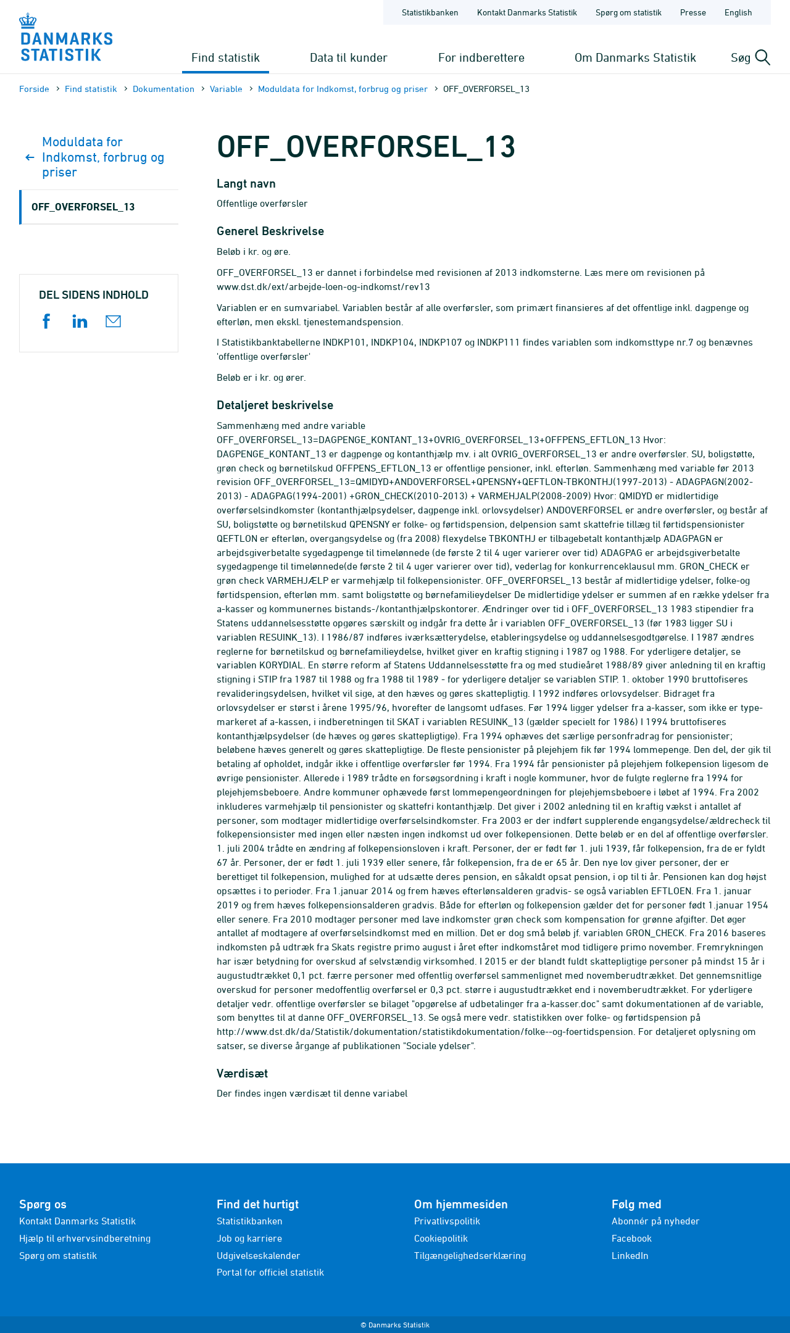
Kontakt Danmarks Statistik (77, 1220)
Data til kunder (349, 57)
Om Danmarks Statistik (635, 57)
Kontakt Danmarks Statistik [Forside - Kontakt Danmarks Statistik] (527, 12)
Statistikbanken (430, 12)
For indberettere (481, 57)
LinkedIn (630, 1255)
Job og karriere (249, 1238)
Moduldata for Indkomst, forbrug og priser (343, 88)
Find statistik (225, 57)
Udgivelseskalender (259, 1255)
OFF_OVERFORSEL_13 (83, 206)
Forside (34, 88)
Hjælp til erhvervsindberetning (85, 1238)
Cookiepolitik (441, 1238)
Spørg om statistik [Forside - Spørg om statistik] (629, 12)
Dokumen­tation (163, 88)
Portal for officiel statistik (270, 1271)
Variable (226, 88)
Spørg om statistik (58, 1255)
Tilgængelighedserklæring (470, 1255)
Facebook (632, 1238)
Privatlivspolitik (447, 1220)
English (738, 12)
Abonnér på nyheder (656, 1220)
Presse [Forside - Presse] (693, 12)
